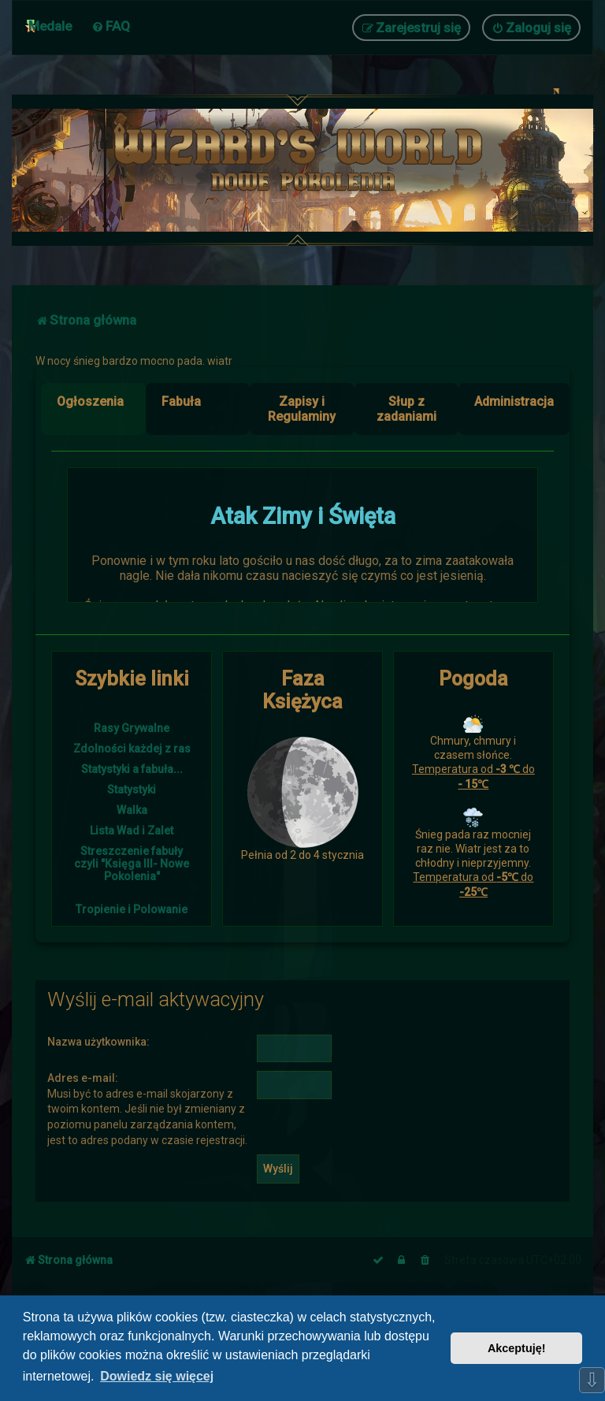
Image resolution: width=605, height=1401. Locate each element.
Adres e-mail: (82, 1078)
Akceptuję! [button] (517, 1348)
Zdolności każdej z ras (132, 748)
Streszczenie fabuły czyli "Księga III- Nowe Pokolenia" (131, 864)
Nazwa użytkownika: (98, 1041)
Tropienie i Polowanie (131, 909)
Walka (132, 810)
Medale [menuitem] (50, 26)
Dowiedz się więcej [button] (156, 1376)
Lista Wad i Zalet (131, 830)
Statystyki (131, 789)
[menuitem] (110, 26)
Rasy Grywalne (131, 728)
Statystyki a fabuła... (132, 769)
